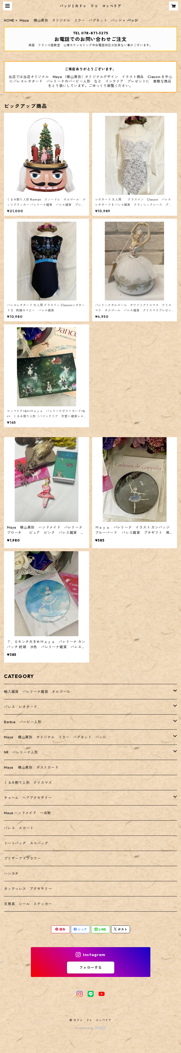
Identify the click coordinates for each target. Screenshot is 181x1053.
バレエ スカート (18, 828)
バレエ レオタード (20, 707)
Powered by (90, 1028)
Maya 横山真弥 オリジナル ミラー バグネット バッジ (71, 20)
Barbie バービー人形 (22, 722)
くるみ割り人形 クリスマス (28, 782)
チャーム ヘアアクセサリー (28, 798)
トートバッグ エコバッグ (26, 843)
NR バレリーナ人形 (21, 752)
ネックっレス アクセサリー (28, 888)
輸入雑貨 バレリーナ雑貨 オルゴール (39, 691)
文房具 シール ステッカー (28, 904)
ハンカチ (11, 873)
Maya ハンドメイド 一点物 (27, 813)
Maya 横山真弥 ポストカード (31, 767)
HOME (9, 20)
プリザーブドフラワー (22, 858)
